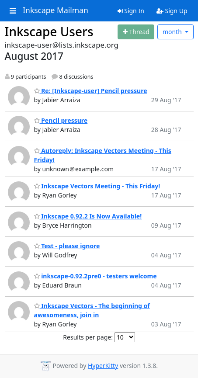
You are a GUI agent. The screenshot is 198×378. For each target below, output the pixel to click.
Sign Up (172, 11)
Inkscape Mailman (55, 10)
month (173, 32)
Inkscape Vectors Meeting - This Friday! (97, 186)
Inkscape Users (49, 31)
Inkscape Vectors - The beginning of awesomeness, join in (92, 310)
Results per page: (88, 337)
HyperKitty (103, 365)
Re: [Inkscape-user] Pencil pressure (90, 91)
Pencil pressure (61, 120)
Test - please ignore (67, 246)
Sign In (131, 11)
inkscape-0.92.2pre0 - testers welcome (95, 276)
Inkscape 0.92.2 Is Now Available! (88, 216)
